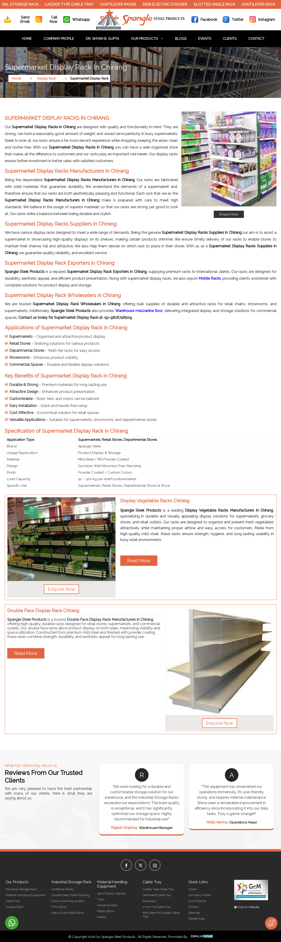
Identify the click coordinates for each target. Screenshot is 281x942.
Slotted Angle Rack (217, 4)
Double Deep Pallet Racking (70, 895)
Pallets (101, 917)
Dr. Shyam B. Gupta (102, 39)
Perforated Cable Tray (157, 895)
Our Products (147, 39)
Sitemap (194, 912)
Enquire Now (228, 214)
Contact (256, 39)
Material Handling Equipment (26, 895)
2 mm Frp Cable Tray (157, 907)
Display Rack (46, 78)
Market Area (196, 918)
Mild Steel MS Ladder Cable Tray (161, 914)
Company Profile (58, 39)
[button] (228, 164)
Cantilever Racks (121, 4)
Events (204, 39)
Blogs (180, 39)
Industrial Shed (107, 905)
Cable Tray (13, 901)
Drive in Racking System (67, 901)
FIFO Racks (59, 907)
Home (27, 39)
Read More (138, 560)
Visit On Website (246, 907)
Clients (229, 39)
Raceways (149, 901)
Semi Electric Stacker (167, 4)
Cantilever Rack (261, 4)
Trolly (101, 899)
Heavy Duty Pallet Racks (67, 912)
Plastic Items (105, 911)
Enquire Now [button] (61, 589)
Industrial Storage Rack (21, 889)
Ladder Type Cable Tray (71, 4)
